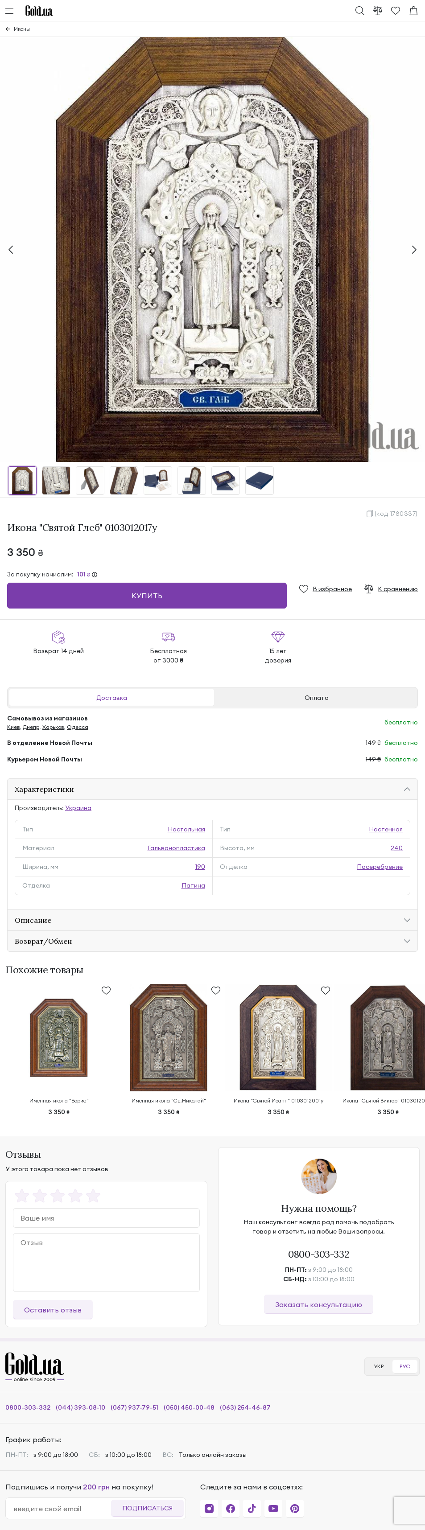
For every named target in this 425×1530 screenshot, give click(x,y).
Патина (193, 885)
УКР (379, 1366)
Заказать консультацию (318, 1304)
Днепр (31, 727)
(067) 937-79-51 (134, 1407)
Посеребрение (380, 867)
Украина (78, 808)
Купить (147, 595)
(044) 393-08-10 (80, 1407)
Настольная (186, 829)
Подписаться (147, 1508)
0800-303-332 (318, 1254)
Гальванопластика (176, 848)
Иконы (22, 28)
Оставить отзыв (53, 1309)
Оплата (317, 698)
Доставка (111, 698)
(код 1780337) (396, 514)
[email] (62, 1508)
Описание (33, 920)
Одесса (77, 727)
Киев (13, 727)
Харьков (53, 727)
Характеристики (44, 789)
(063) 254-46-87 (245, 1407)
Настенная (386, 829)
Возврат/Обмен (43, 941)
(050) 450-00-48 (189, 1407)
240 (397, 848)
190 (200, 867)
